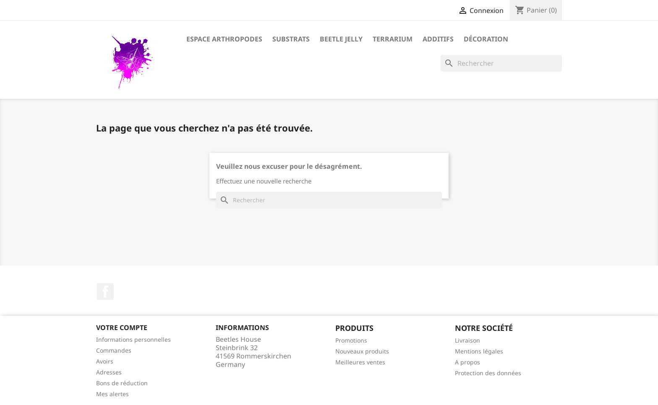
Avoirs (104, 361)
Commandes (113, 350)
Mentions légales (479, 351)
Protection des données (488, 373)
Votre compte (121, 327)
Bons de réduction (122, 383)
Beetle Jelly (341, 39)
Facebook (105, 291)
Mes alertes (112, 394)
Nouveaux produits (362, 351)
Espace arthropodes (224, 39)
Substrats (291, 39)
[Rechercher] (501, 63)
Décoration (486, 39)
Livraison (467, 340)
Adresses (109, 372)
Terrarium (393, 39)
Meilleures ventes (360, 362)
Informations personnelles (133, 339)
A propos (467, 362)
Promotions (351, 340)
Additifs (438, 39)
